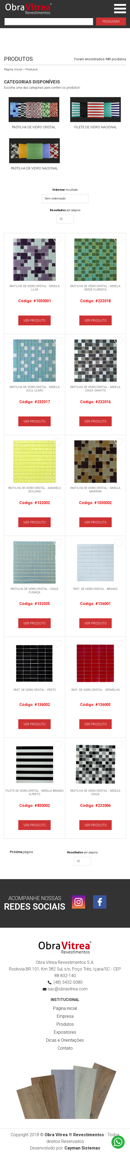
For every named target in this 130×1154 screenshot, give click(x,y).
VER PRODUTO (34, 320)
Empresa (65, 1016)
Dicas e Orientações (65, 1040)
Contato (65, 1048)
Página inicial (13, 69)
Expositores (65, 1032)
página (21, 852)
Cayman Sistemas (82, 1148)
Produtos (65, 1024)
